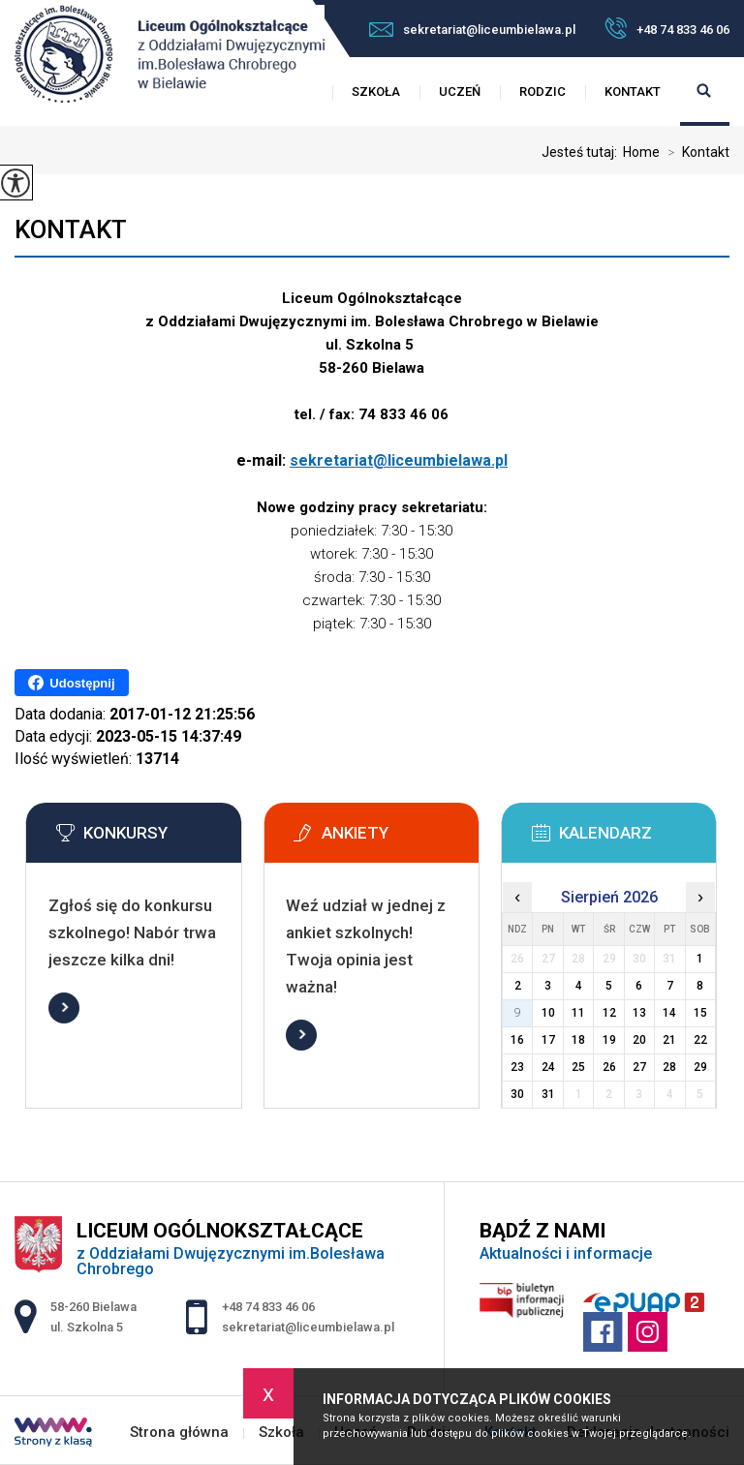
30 (517, 1094)
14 (669, 1013)
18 (578, 1040)
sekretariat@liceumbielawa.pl (472, 29)
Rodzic (542, 91)
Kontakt (632, 91)
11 (578, 1013)
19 (609, 1040)
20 (639, 1040)
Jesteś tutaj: (582, 152)
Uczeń (459, 91)
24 (548, 1067)
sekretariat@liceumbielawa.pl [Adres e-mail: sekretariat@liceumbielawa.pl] (308, 1327)
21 (669, 1040)
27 (639, 1067)
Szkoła (376, 91)
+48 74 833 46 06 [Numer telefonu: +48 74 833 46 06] (268, 1306)
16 (517, 1040)
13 (639, 1013)
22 (700, 1040)
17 (548, 1040)
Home (641, 152)
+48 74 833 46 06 (666, 28)
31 (548, 1094)
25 (578, 1067)
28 (669, 1067)
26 (609, 1067)
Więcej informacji (63, 1007)
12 (609, 1013)
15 (700, 1013)
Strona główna (179, 1432)
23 (517, 1067)
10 (548, 1013)
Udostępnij (71, 682)
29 (700, 1067)
